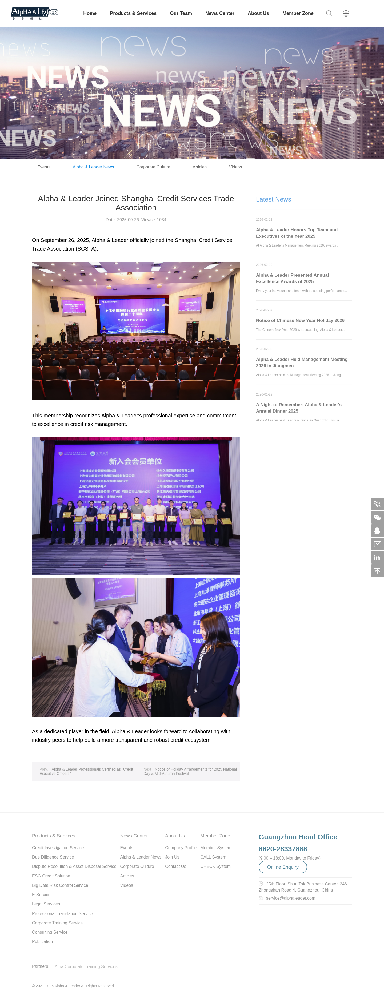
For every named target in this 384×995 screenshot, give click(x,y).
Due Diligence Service (53, 857)
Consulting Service (49, 932)
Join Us (172, 857)
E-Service (41, 894)
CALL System (213, 857)
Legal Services (46, 904)
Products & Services (133, 13)
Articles (200, 167)
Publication (42, 941)
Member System (215, 847)
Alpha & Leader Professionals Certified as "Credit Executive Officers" (86, 773)
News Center (219, 13)
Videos (235, 167)
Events (43, 167)
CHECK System (215, 866)
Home (90, 13)
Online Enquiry (283, 867)
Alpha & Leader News (93, 167)
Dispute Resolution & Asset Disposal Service (74, 866)
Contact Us (175, 866)
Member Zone (298, 13)
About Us (258, 13)
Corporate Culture (153, 167)
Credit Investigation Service (58, 847)
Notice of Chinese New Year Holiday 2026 (300, 322)
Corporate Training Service (57, 923)
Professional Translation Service (62, 913)
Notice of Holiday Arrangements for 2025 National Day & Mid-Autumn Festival (190, 773)
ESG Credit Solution (51, 876)
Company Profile (181, 847)
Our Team (181, 13)
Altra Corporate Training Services (86, 966)
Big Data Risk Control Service (60, 885)
